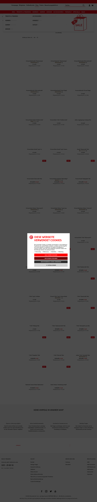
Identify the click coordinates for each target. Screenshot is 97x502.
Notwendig (37, 251)
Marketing (60, 251)
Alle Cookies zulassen (51, 255)
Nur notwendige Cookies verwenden (51, 261)
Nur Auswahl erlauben (51, 258)
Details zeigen (51, 265)
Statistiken (53, 251)
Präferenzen (45, 251)
